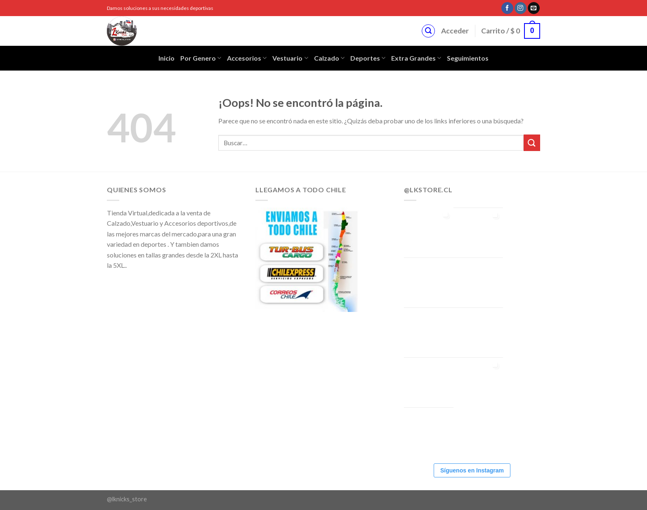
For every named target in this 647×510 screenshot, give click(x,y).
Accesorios (247, 58)
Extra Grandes (416, 58)
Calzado (329, 58)
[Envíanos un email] (534, 8)
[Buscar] (428, 31)
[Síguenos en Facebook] (507, 8)
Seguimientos (468, 58)
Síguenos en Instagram (472, 470)
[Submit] (532, 143)
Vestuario (290, 58)
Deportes (367, 58)
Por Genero (200, 58)
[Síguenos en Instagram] (521, 8)
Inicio (166, 58)
